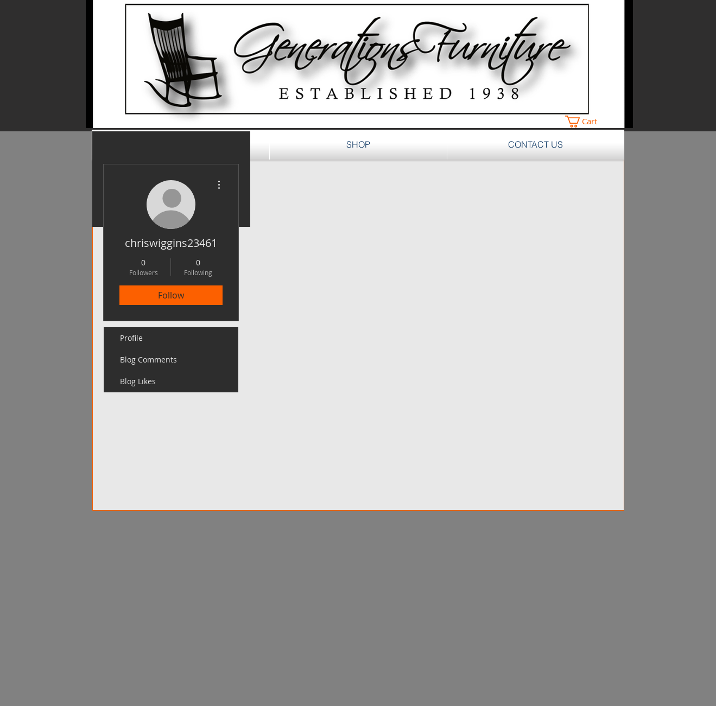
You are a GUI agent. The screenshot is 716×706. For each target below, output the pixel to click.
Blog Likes (138, 381)
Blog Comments (148, 359)
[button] (587, 122)
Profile (131, 338)
